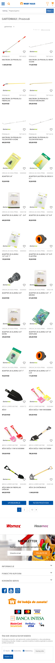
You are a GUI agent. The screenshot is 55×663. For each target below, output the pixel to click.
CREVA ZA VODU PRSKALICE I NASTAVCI (10, 173)
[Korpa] (52, 7)
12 (32, 510)
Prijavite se (41, 553)
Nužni (8, 651)
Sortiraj (4, 11)
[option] (14, 526)
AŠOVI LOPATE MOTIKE (10, 406)
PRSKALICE (6, 56)
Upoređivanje (14, 503)
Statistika (17, 651)
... (28, 510)
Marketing (28, 651)
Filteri (50, 11)
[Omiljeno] (47, 7)
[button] (8, 3)
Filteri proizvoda (41, 503)
